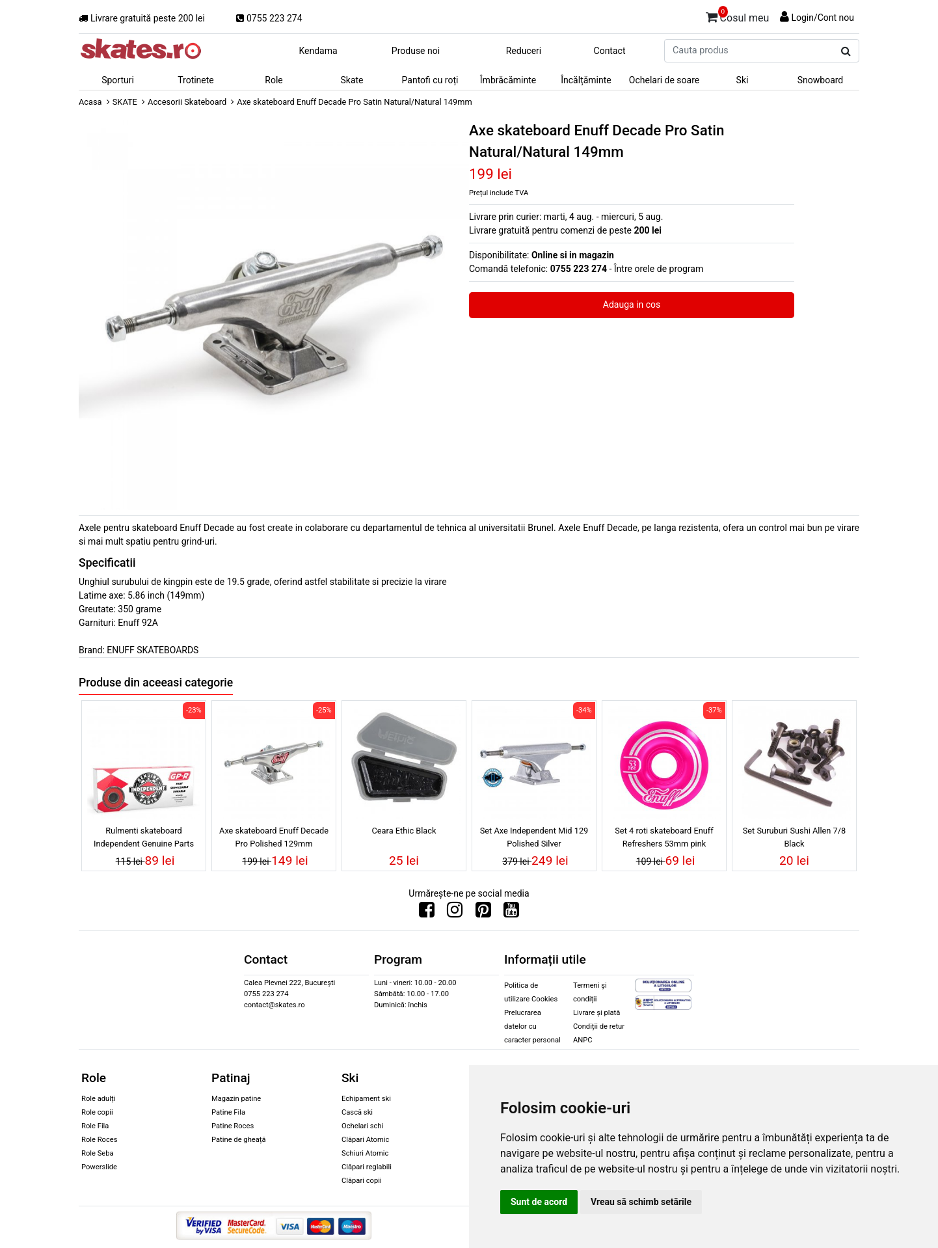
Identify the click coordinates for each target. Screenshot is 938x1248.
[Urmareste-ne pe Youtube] (511, 913)
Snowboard (820, 80)
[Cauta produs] (846, 51)
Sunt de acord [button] (539, 1202)
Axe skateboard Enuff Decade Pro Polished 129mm (273, 837)
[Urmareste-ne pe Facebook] (427, 913)
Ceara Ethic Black (403, 830)
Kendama (318, 51)
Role (273, 80)
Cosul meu (738, 15)
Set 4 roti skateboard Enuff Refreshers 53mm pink (664, 837)
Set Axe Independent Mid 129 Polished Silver (534, 837)
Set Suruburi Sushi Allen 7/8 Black (794, 837)
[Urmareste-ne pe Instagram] (455, 913)
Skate (351, 80)
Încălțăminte (586, 80)
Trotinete (196, 80)
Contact (610, 51)
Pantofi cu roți (430, 80)
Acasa (90, 102)
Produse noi (416, 51)
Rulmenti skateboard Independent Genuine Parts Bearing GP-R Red (144, 839)
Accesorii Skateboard (187, 102)
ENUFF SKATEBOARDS (152, 650)
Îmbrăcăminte (508, 80)
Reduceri (524, 51)
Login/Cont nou (822, 17)
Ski (742, 80)
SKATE (125, 102)
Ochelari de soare (664, 80)
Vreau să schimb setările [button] (641, 1202)
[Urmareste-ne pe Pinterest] (483, 913)
